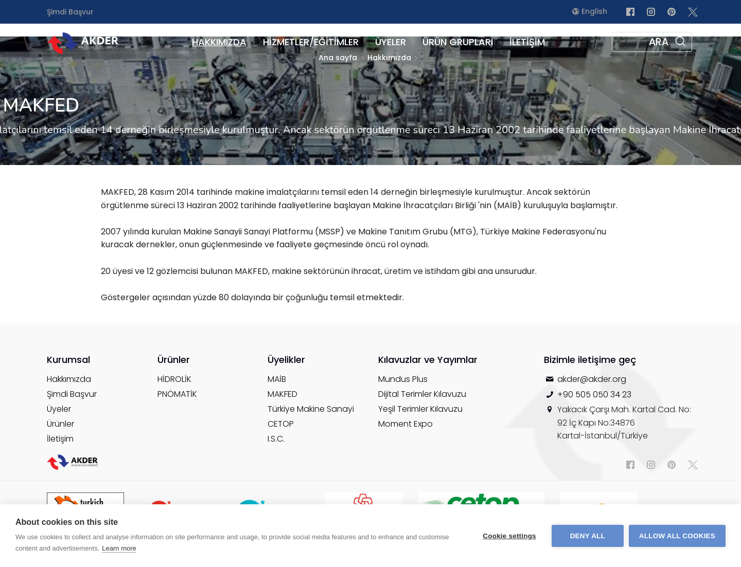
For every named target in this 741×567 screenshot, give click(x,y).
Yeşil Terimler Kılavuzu (420, 409)
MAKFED (282, 394)
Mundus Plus (403, 379)
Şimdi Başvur (70, 12)
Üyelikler (286, 359)
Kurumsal (68, 359)
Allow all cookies (677, 536)
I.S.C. (276, 439)
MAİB (277, 379)
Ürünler (60, 424)
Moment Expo (405, 424)
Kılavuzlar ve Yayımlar (428, 359)
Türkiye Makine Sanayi (311, 409)
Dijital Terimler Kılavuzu (422, 394)
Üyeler (59, 409)
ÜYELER (390, 41)
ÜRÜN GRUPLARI (457, 41)
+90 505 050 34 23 (594, 394)
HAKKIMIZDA (219, 41)
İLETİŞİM (527, 41)
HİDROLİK (174, 379)
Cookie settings (509, 536)
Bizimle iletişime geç (590, 359)
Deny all (587, 536)
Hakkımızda (69, 379)
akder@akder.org (591, 379)
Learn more (119, 548)
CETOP (281, 424)
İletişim (60, 439)
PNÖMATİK (177, 394)
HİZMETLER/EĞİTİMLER (311, 41)
